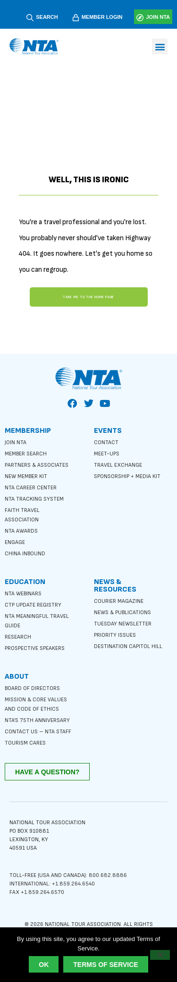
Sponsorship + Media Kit (127, 476)
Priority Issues (115, 635)
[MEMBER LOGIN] (75, 17)
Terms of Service (105, 964)
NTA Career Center (31, 487)
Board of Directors (32, 688)
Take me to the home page (88, 297)
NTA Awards (21, 531)
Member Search (26, 453)
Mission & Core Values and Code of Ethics (36, 704)
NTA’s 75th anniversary (37, 720)
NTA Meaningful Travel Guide (37, 621)
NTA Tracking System (34, 499)
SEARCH (47, 17)
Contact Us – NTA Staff (38, 731)
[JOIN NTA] (139, 17)
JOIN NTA (158, 17)
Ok (44, 964)
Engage (15, 542)
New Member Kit (26, 476)
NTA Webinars (23, 593)
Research (18, 637)
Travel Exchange (118, 465)
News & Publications (122, 612)
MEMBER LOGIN (102, 17)
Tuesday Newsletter (123, 623)
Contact (106, 442)
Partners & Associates (36, 465)
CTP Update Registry (33, 605)
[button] (160, 46)
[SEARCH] (30, 17)
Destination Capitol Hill (128, 646)
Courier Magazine (118, 601)
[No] (160, 955)
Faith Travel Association (22, 515)
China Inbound (25, 553)
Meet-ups (106, 453)
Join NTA (15, 442)
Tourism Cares (25, 743)
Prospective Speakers (35, 648)
